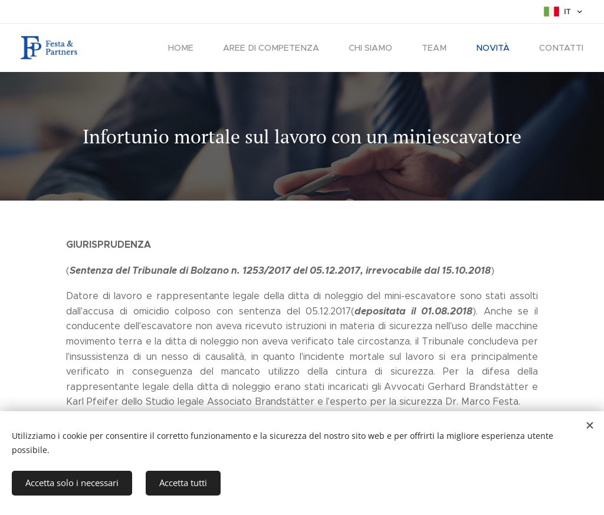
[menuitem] (194, 48)
